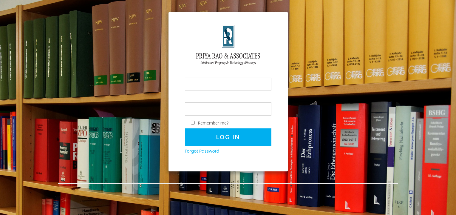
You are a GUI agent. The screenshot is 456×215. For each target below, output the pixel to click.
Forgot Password (202, 151)
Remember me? (213, 123)
